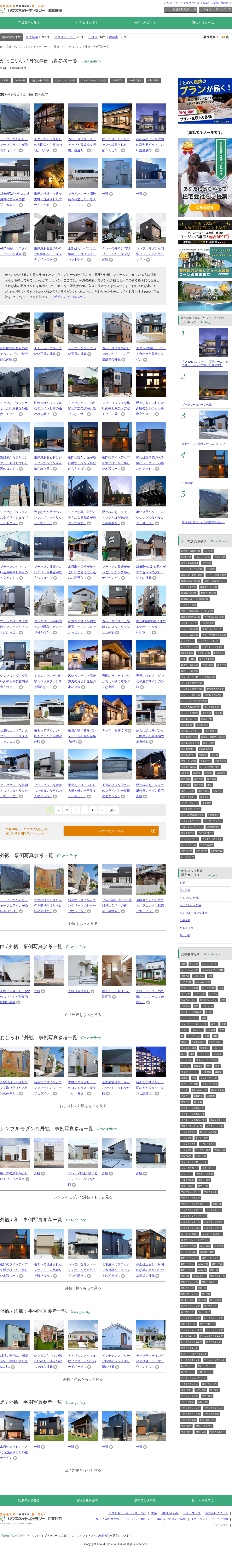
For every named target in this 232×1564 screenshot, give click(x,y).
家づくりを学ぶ (203, 22)
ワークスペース (188, 845)
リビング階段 (215, 1042)
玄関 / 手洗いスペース (191, 1126)
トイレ (209, 1012)
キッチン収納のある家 (191, 689)
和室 (209, 785)
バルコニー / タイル (190, 1222)
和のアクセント (188, 797)
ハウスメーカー (65, 37)
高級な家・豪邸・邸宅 (191, 575)
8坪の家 (196, 773)
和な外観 (217, 791)
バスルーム (207, 1006)
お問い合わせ (220, 2)
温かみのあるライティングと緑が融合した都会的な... (116, 517)
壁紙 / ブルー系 (217, 1276)
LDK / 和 (202, 1270)
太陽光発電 (220, 761)
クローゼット (208, 1168)
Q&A (206, 2)
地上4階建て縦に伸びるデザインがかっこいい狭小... (151, 627)
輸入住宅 (221, 665)
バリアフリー (187, 641)
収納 (204, 1018)
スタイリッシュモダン (206, 1060)
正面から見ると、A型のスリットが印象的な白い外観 (15, 996)
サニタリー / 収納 (214, 1126)
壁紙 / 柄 (202, 1288)
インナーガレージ (189, 803)
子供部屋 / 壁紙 (188, 1420)
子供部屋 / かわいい (213, 1408)
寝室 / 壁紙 (201, 1390)
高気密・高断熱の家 (190, 551)
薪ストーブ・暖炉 (189, 1084)
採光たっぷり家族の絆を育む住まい (203, 443)
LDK (221, 988)
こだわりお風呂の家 (214, 617)
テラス (184, 1030)
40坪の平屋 (186, 851)
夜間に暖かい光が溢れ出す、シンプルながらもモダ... (82, 463)
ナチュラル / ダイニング (211, 1336)
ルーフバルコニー (189, 1234)
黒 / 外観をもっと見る (83, 1470)
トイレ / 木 (186, 1150)
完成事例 (32, 37)
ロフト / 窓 (203, 1186)
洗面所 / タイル (217, 1120)
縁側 (207, 1036)
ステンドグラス (209, 1084)
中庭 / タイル (210, 1192)
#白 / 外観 (20, 80)
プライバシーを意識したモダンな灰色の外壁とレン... (48, 790)
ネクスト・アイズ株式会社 (93, 1535)
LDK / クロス (187, 1270)
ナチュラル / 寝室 (189, 1396)
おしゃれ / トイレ (189, 1018)
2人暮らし (219, 653)
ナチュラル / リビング (191, 1330)
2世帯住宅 (186, 557)
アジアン (185, 1066)
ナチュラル (203, 1054)
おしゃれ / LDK (188, 1252)
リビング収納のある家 (191, 683)
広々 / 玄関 (205, 1246)
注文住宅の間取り (189, 563)
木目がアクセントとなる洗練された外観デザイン (14, 1452)
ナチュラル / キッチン (214, 1360)
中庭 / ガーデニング (190, 1198)
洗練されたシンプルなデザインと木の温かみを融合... (48, 408)
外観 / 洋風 (186, 927)
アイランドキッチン (190, 821)
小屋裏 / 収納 (187, 1180)
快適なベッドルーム (212, 629)
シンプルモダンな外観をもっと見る (83, 1197)
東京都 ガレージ (189, 719)
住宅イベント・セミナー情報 (209, 1518)
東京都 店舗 (186, 725)
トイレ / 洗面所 (188, 1132)
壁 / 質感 (202, 1300)
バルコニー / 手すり (213, 1222)
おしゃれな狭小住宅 (209, 767)
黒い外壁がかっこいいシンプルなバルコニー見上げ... (150, 517)
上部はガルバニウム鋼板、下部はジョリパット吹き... (82, 254)
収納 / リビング (188, 1324)
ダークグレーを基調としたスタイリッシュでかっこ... (14, 790)
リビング (185, 994)
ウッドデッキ (194, 1036)
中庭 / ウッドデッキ (190, 1192)
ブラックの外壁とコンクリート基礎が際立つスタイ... (48, 572)
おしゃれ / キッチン (190, 1360)
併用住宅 (211, 569)
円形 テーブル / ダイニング (194, 1354)
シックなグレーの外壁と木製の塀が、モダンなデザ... (82, 408)
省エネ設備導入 (188, 767)
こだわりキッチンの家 (191, 569)
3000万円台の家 (188, 593)
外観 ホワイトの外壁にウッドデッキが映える (150, 996)
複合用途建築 (217, 1090)
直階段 (184, 1042)
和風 (192, 1054)
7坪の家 (185, 773)
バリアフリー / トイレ (208, 641)
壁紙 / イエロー (209, 1282)
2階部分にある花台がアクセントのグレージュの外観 (151, 572)
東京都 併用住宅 (189, 737)
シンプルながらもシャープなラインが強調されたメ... (14, 144)
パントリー (186, 1174)
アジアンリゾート (189, 839)
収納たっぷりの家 (189, 671)
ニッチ (184, 1090)
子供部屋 (206, 803)
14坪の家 (185, 785)
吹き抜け (211, 1030)
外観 (105, 193)
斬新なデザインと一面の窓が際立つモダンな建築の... (150, 1088)
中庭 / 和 (217, 1204)
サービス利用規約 (107, 1518)
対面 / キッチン (188, 1000)
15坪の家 (198, 785)
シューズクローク (189, 1168)
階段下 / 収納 (204, 1180)
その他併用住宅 (205, 833)
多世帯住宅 (213, 815)
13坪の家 (198, 779)
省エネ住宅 (205, 761)
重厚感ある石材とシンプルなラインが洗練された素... (48, 463)
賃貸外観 (185, 1102)
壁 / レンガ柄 (187, 1300)
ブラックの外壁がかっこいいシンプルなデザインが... (116, 572)
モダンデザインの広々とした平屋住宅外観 (48, 736)
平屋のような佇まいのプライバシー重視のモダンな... (116, 790)
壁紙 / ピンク (187, 1288)
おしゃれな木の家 (189, 713)
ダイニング (199, 994)
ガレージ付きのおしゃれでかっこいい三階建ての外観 (116, 354)
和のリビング (187, 791)
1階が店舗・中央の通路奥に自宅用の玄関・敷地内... (15, 199)
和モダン (204, 797)
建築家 (113, 37)
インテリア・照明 (208, 1078)
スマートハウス (188, 761)
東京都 (218, 713)
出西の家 (187, 483)
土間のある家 (207, 623)
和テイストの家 (206, 659)
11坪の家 (185, 779)
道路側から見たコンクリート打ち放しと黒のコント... (14, 463)
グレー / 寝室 (187, 1402)
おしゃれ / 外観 (189, 897)
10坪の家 (221, 773)
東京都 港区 (208, 743)
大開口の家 (207, 665)
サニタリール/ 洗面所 (191, 1012)
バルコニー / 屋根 (212, 1228)
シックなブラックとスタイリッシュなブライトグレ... (14, 517)
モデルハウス (203, 653)
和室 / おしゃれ (207, 1420)
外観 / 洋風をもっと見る (83, 1379)
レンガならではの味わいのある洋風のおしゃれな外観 (48, 1361)
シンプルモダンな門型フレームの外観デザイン (150, 254)
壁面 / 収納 (186, 1156)
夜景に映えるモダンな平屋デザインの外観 (150, 681)
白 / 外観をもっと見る (83, 1015)
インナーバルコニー (212, 1234)
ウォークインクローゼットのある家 (198, 677)
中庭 (224, 1024)
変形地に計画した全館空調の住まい (203, 522)
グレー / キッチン (206, 1366)
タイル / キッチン (189, 1384)
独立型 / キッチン (208, 1000)
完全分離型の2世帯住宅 (192, 815)
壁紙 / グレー (200, 1276)
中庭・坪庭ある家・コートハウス (197, 611)
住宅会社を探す (87, 22)
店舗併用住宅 (213, 827)
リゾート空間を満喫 (216, 575)
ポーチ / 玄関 (208, 988)
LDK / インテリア (210, 1258)
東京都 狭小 (210, 731)
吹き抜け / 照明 (188, 1246)
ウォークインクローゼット (194, 1024)
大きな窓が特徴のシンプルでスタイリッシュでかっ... (48, 517)
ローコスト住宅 (188, 587)
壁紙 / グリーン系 (189, 1282)
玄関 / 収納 (219, 1150)
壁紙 (194, 1078)
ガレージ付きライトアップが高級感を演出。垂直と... (82, 144)
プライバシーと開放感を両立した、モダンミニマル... (82, 199)
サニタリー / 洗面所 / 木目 (193, 1120)
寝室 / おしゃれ (209, 1384)
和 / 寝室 (214, 1390)
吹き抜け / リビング (190, 1306)
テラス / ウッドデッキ (191, 1210)
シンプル (217, 1054)
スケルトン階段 (188, 1048)
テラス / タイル (213, 1210)
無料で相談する (145, 22)
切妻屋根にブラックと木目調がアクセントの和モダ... (116, 1270)
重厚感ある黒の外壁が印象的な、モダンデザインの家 (48, 254)
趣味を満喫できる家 (190, 617)
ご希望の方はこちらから (68, 297)
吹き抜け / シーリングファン (194, 1240)
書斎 (217, 1066)
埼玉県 (215, 755)
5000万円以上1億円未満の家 (194, 599)
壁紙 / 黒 (185, 1276)
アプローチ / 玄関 (189, 988)
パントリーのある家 (190, 695)
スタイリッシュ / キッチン (193, 1378)
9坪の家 (208, 773)
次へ (112, 810)
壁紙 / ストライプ (189, 1294)
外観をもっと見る (83, 924)
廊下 (209, 1066)
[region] (83, 82)
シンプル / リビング (190, 1318)
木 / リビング (204, 1312)
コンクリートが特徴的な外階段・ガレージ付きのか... (48, 627)
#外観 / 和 (117, 80)
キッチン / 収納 (203, 1150)
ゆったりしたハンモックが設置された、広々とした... (116, 144)
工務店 (93, 37)
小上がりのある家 (189, 635)
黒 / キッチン (187, 1372)
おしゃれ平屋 (187, 857)
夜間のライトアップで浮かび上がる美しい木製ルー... (116, 463)
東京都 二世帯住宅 (190, 743)
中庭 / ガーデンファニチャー (194, 1204)
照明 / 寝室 (207, 1396)
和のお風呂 (203, 791)
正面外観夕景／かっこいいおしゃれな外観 (116, 1088)
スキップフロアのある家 (214, 635)
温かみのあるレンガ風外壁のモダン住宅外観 (150, 790)
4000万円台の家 (208, 593)
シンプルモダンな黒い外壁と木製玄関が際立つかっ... (14, 681)
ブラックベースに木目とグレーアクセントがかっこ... (14, 627)
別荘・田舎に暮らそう (215, 581)
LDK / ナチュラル (189, 1258)
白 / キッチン (187, 1366)
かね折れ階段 (198, 1042)
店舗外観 (211, 1096)
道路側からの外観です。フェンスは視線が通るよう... (150, 905)
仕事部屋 (206, 1072)
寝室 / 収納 (201, 1156)
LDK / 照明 (203, 1264)
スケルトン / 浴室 (208, 1132)
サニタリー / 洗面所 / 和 (192, 1114)
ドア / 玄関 (186, 982)
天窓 (221, 1030)
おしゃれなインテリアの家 (194, 701)
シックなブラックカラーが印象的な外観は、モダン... (14, 408)
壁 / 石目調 (215, 1300)
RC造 (192, 659)
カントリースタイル (212, 839)
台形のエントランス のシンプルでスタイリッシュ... (14, 736)
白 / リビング (187, 1312)
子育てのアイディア (190, 809)
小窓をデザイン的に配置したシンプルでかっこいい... (82, 627)
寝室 (223, 1000)
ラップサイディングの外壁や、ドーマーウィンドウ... (150, 1361)
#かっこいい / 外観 (65, 80)
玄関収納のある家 (215, 689)
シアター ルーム (189, 623)
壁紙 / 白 (214, 1270)
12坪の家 (211, 779)
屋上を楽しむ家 (212, 707)
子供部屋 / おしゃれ (190, 1414)
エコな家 (206, 713)
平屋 (183, 659)
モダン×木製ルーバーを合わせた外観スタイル (151, 354)
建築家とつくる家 (208, 587)
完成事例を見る (29, 22)
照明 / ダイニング (189, 1348)
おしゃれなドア (199, 1090)
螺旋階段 (204, 1048)
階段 (215, 1036)
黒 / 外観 (185, 935)
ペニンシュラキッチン (191, 827)
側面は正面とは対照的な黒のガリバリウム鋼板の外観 (150, 1270)
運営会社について (216, 1513)
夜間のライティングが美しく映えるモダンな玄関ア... (116, 681)
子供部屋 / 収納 (211, 1414)
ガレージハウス (202, 557)
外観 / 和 (185, 920)
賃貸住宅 (206, 563)
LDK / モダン (187, 1264)
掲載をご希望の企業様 (171, 1518)
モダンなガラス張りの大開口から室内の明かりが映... (48, 144)
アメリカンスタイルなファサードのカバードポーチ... (82, 1361)
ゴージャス (186, 1060)
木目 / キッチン (205, 1372)
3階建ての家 (187, 653)
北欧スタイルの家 (213, 695)
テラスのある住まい (190, 707)
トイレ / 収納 (202, 1138)
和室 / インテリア (204, 1426)
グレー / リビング (214, 1330)
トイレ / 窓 (186, 1138)
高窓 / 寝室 (203, 1402)
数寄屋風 (198, 1066)
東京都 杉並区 (187, 749)
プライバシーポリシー (138, 1518)
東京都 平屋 (206, 719)
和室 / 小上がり (217, 1432)
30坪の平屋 (201, 851)
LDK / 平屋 (217, 1264)
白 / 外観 (185, 890)
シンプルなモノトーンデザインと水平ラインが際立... (82, 1270)
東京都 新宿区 (205, 749)
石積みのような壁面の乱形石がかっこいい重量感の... (150, 144)
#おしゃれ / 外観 (40, 80)
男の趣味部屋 (206, 845)
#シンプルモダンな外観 (93, 80)
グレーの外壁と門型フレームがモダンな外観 (116, 254)
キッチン (213, 994)
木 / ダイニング (213, 1342)
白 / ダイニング (188, 1336)
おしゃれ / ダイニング (191, 1342)
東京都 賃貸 (202, 725)
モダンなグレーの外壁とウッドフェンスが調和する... (48, 681)
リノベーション (218, 1524)
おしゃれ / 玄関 (203, 982)
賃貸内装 (198, 1096)
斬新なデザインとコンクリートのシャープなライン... (82, 905)
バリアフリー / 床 (189, 647)
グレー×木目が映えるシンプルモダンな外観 (83, 1179)
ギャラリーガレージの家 (197, 404)
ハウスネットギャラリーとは (182, 2)
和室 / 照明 (186, 1426)
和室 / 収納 (201, 1432)
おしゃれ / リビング (213, 1318)
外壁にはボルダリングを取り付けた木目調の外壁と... (48, 905)
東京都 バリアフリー (191, 731)
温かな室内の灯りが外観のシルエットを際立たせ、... (150, 408)
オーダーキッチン (213, 821)
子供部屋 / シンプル (190, 1408)
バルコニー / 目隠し (190, 1228)
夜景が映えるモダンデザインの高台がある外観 (82, 736)
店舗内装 (185, 1096)
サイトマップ (191, 1513)
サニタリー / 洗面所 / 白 (192, 1108)
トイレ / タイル (207, 1144)
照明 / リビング (207, 1324)
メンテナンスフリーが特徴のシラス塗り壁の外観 (116, 1361)
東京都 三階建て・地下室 (213, 737)
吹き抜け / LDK (207, 1252)
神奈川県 (203, 755)
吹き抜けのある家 (189, 665)
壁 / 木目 (206, 1294)
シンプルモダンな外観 (193, 912)
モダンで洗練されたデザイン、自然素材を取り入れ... (48, 1270)
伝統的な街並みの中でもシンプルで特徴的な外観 (14, 354)
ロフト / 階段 (187, 1186)
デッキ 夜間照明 (114, 730)
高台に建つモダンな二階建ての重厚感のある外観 (150, 736)
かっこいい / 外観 (190, 905)
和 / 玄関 (218, 1246)
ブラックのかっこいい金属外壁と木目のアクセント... (14, 572)
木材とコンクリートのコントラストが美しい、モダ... (82, 1088)
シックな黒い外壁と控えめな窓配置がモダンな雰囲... (82, 517)
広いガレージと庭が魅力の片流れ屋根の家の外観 (82, 681)
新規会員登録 (181, 9)
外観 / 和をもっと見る (83, 1288)
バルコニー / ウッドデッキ (193, 1216)
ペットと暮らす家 (189, 629)
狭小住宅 (209, 551)
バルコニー (197, 1030)
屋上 (183, 1054)
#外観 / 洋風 (135, 80)
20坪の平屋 (217, 851)
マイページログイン (215, 9)
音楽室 (184, 1078)
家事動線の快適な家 (190, 581)
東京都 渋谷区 (187, 755)
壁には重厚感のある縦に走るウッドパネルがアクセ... (150, 463)
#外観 (5, 80)
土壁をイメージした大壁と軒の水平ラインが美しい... (82, 790)
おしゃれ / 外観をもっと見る (83, 1106)
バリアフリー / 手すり (212, 647)
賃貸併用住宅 (187, 833)
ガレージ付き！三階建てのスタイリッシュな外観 (116, 627)
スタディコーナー (189, 1072)
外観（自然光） (79, 991)
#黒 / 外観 (153, 80)
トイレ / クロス (188, 1144)
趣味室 (218, 1072)
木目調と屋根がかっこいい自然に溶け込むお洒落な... (82, 572)
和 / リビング (210, 1306)
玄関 (210, 976)
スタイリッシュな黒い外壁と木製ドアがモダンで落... (116, 408)
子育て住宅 (219, 557)
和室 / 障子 (186, 1432)
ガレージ (217, 1048)
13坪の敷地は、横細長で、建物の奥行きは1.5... (14, 1361)
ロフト (214, 1024)
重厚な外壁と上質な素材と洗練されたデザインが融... (48, 199)
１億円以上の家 (188, 605)
